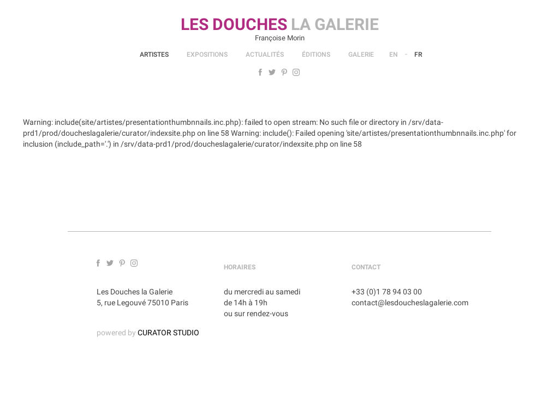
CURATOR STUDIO (168, 332)
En (393, 54)
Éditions (316, 54)
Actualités (265, 54)
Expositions (207, 54)
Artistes (154, 54)
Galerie (361, 54)
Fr (418, 54)
